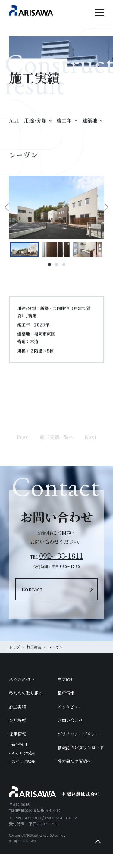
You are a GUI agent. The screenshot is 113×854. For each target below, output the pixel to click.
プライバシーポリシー (79, 734)
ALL (14, 123)
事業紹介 (66, 679)
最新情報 (66, 693)
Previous (7, 210)
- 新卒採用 (18, 744)
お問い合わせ (70, 720)
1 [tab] (49, 267)
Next (106, 210)
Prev (22, 447)
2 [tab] (56, 267)
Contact (32, 589)
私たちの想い (21, 679)
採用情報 (17, 734)
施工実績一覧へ (57, 447)
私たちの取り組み (26, 693)
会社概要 (17, 720)
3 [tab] (63, 267)
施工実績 (17, 707)
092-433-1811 (61, 555)
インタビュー (70, 707)
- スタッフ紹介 (22, 761)
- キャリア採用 (22, 753)
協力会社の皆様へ (74, 761)
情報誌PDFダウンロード (81, 747)
